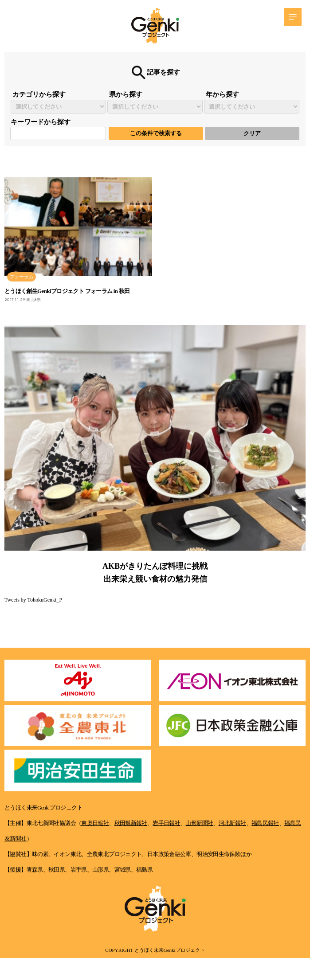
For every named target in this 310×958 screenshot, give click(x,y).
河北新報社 (232, 823)
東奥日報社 (95, 823)
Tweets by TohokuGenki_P (33, 600)
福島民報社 (265, 823)
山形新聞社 (199, 823)
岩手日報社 (166, 823)
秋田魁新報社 (130, 823)
